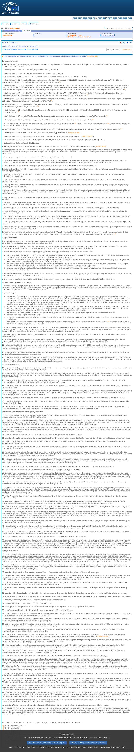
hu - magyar (109, 18)
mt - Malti (111, 18)
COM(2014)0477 (87, 136)
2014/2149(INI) (15, 28)
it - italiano (101, 18)
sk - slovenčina (124, 18)
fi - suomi (129, 18)
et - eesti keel (86, 18)
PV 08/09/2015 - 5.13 (75, 35)
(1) (3, 726)
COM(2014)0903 (74, 133)
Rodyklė (6, 24)
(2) (3, 727)
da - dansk (81, 18)
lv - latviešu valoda (104, 18)
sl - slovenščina (126, 18)
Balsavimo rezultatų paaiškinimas (79, 37)
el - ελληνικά (89, 18)
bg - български (74, 18)
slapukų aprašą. (119, 750)
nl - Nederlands (114, 18)
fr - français (94, 18)
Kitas (23, 24)
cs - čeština (79, 18)
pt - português (119, 18)
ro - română (121, 18)
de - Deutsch (84, 18)
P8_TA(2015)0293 (108, 35)
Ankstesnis (16, 24)
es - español (76, 18)
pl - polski (116, 18)
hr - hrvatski (99, 18)
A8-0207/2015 (7, 35)
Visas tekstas (35, 24)
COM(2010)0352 (103, 636)
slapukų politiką (105, 750)
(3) (3, 729)
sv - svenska (131, 18)
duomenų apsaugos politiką (88, 750)
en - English (91, 18)
